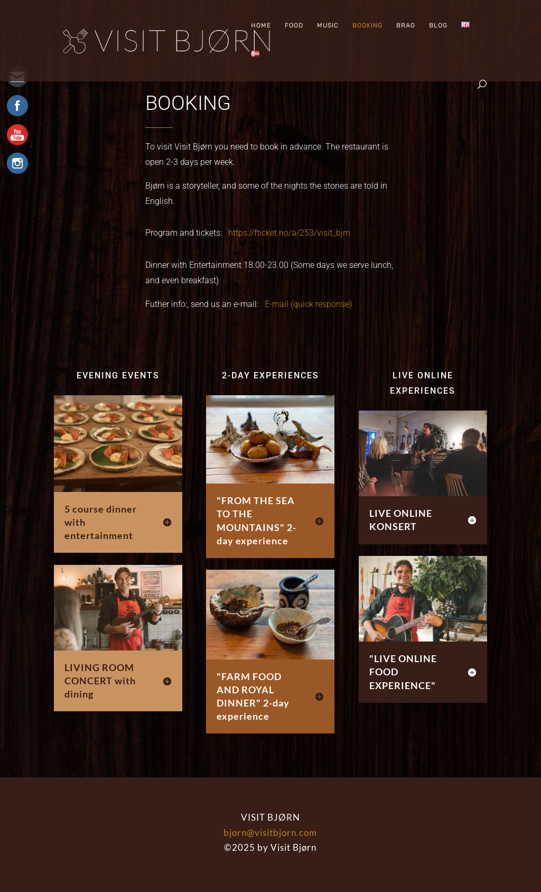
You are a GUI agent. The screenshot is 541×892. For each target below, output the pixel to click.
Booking (367, 25)
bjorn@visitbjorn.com (270, 832)
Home (261, 25)
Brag (405, 25)
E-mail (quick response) (308, 304)
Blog (438, 25)
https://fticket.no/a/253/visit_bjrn (289, 233)
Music (328, 25)
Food (294, 25)
